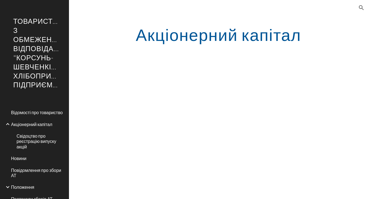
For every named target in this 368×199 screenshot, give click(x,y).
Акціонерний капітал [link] (31, 124)
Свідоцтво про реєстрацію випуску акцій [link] (36, 141)
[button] (361, 7)
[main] (218, 34)
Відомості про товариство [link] (37, 112)
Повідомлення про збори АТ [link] (36, 172)
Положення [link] (22, 187)
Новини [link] (18, 158)
